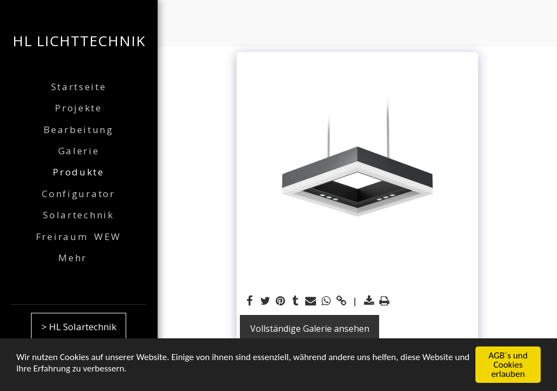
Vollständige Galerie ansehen (309, 329)
